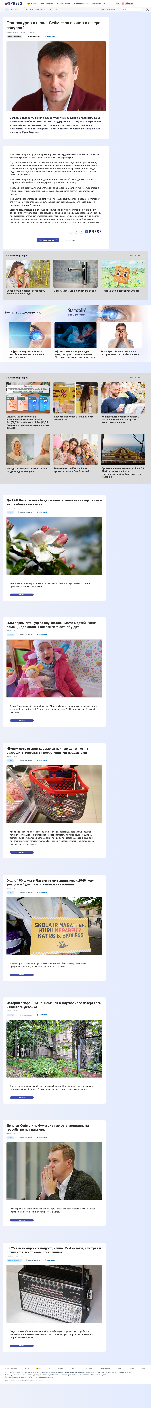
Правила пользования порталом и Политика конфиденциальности (29, 1377)
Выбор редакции (81, 3)
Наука (132, 1368)
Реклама (112, 9)
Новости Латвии (63, 3)
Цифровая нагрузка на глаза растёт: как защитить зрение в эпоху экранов (26, 354)
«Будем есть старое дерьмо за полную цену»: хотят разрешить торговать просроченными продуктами (47, 751)
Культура (74, 1368)
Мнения (143, 1368)
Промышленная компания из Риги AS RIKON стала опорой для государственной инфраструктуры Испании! (123, 472)
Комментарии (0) (48, 240)
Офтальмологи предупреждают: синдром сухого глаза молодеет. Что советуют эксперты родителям (75, 354)
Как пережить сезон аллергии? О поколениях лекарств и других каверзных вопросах (120, 419)
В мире (32, 3)
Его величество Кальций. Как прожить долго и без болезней (71, 470)
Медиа (120, 1368)
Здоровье (88, 1368)
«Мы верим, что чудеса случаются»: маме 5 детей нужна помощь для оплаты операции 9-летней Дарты (51, 625)
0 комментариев (33, 36)
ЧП (50, 1368)
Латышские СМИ (98, 3)
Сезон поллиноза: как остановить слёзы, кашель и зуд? (25, 292)
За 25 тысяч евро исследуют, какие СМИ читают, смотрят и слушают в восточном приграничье (53, 1250)
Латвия (26, 1368)
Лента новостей (47, 3)
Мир (39, 1368)
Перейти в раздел (136, 255)
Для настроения (105, 1368)
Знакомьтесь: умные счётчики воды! (75, 290)
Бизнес (60, 1368)
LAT (7, 9)
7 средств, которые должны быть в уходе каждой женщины (27, 470)
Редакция (104, 9)
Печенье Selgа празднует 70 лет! (120, 290)
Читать (22, 595)
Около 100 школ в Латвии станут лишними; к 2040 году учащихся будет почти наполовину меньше (50, 882)
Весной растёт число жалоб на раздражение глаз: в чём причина (120, 353)
